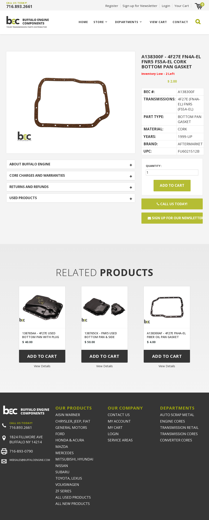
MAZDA (61, 446)
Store (99, 22)
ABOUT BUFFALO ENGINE (29, 164)
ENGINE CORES (172, 421)
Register (111, 6)
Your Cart (181, 6)
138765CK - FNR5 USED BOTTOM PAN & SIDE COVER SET (101, 337)
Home (83, 22)
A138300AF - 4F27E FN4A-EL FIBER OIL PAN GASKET (166, 335)
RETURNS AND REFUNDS (29, 187)
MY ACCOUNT (119, 421)
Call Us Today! (172, 204)
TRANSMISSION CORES (179, 433)
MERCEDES (64, 452)
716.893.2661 (19, 6)
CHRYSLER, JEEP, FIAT (72, 421)
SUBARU (62, 471)
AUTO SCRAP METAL (177, 414)
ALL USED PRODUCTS (73, 497)
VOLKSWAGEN (67, 484)
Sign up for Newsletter (140, 6)
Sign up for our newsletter (175, 218)
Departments (126, 22)
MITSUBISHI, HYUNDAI (74, 459)
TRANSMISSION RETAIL (179, 427)
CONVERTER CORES (176, 440)
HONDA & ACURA (69, 440)
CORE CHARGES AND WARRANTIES (37, 176)
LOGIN (113, 433)
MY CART (115, 427)
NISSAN (61, 465)
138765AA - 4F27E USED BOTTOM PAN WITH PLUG (40, 335)
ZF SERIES (63, 491)
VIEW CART (158, 22)
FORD (60, 433)
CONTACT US (119, 414)
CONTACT (180, 22)
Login (166, 6)
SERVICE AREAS (120, 440)
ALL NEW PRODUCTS (72, 503)
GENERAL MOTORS (71, 427)
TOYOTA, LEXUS (68, 478)
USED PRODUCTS (23, 198)
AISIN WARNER (67, 414)
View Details (42, 366)
